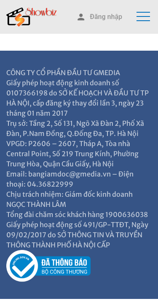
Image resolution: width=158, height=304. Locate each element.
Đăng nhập (99, 17)
